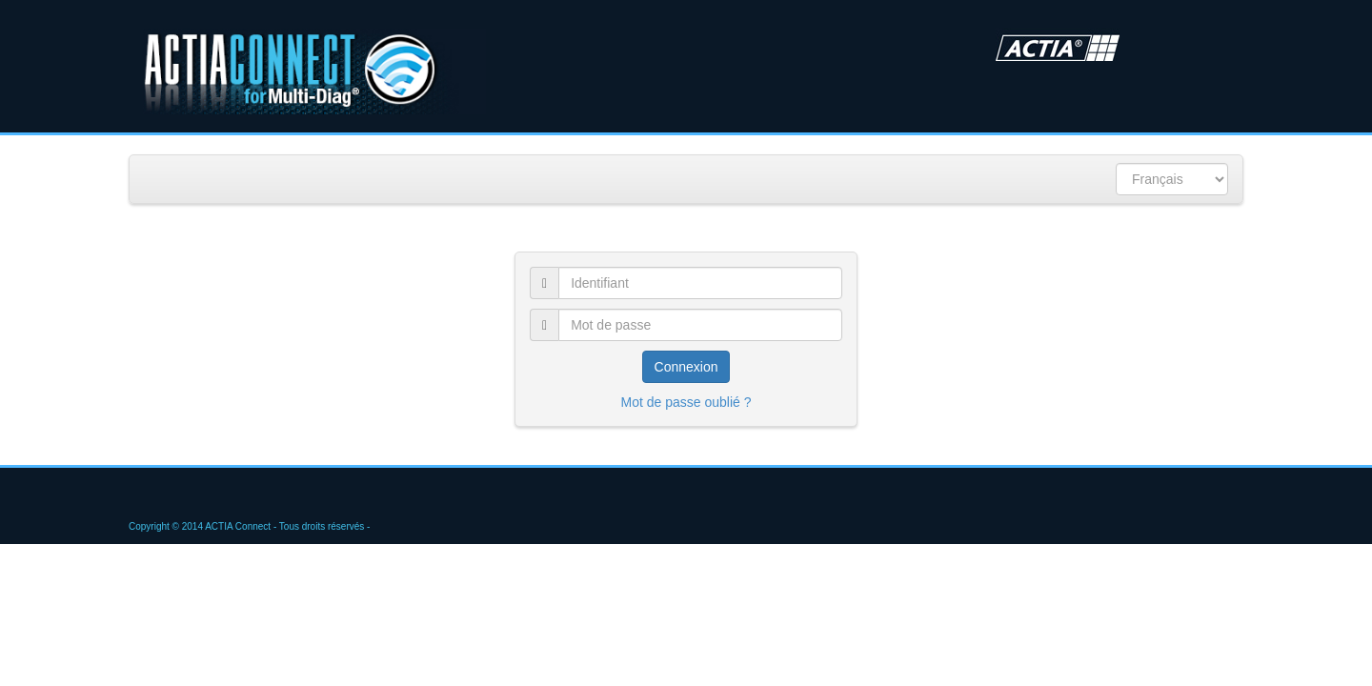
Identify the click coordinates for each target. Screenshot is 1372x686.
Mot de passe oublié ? (686, 402)
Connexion (686, 366)
